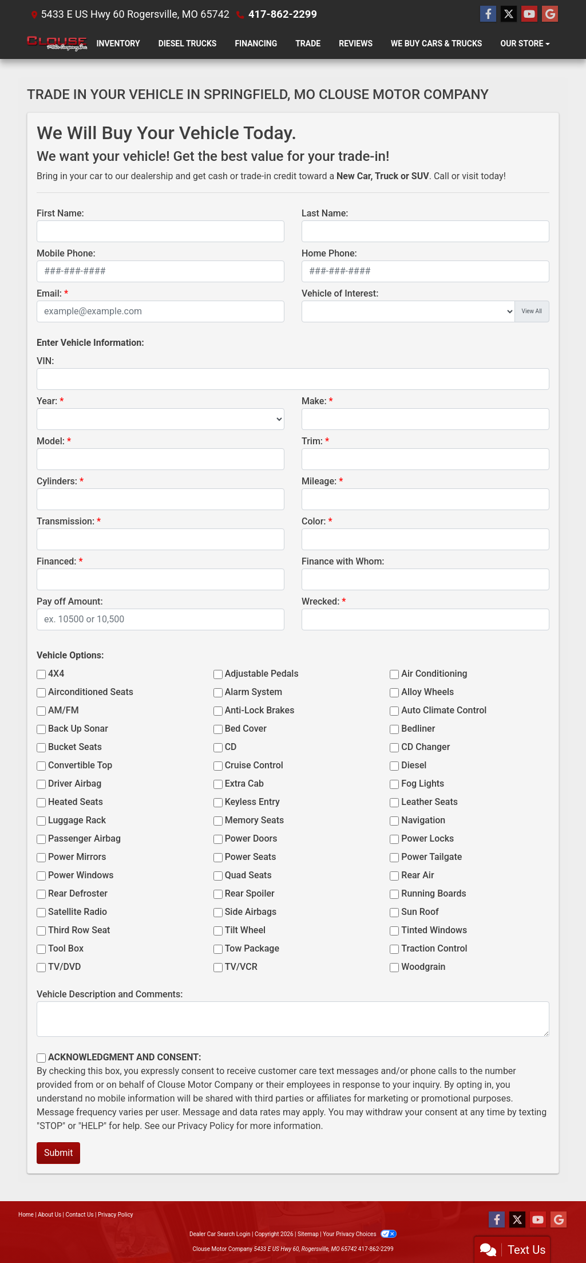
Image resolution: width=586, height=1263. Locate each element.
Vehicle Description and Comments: (110, 994)
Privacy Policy (205, 1125)
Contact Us (80, 1214)
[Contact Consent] (41, 1058)
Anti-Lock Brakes (260, 710)
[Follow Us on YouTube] (529, 14)
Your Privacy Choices (360, 1234)
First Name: (60, 213)
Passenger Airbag (84, 838)
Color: (314, 521)
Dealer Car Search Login (220, 1234)
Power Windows (81, 875)
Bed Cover (246, 728)
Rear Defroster (78, 893)
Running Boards (433, 893)
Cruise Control (254, 765)
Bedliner (418, 728)
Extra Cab (244, 783)
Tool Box (66, 948)
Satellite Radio (77, 911)
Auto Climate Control (443, 710)
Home (26, 1214)
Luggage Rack (77, 820)
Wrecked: (320, 601)
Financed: (56, 561)
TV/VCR (241, 966)
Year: (47, 401)
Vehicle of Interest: (340, 293)
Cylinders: (57, 481)
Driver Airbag (74, 783)
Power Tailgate (431, 856)
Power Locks (427, 838)
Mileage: (319, 481)
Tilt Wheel (245, 930)
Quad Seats (248, 875)
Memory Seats (254, 820)
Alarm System (253, 691)
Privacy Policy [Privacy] (115, 1214)
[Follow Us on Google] (550, 14)
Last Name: (325, 213)
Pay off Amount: (70, 601)
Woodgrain (423, 966)
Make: (314, 401)
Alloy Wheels (427, 691)
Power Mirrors (77, 856)
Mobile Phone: (66, 253)
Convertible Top (80, 765)
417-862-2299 (281, 14)
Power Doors (251, 838)
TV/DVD (64, 966)
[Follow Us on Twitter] (509, 14)
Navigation (423, 820)
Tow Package (252, 948)
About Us (49, 1214)
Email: (49, 293)
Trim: (312, 441)
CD (231, 746)
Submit (58, 1152)
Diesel (413, 765)
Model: (51, 441)
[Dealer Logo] (57, 44)
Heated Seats (75, 801)
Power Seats (250, 856)
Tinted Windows (434, 930)
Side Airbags (251, 911)
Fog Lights (422, 783)
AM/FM (63, 710)
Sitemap (308, 1234)
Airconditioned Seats (90, 691)
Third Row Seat (79, 930)
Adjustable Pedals (262, 673)
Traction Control (434, 948)
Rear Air (417, 875)
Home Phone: (329, 253)
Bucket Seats (75, 746)
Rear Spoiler (250, 893)
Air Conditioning (434, 673)
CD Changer (425, 746)
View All (532, 311)
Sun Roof (419, 911)
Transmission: (65, 521)
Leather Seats (429, 801)
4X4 (56, 673)
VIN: (45, 361)
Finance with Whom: (343, 561)
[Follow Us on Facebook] (488, 14)
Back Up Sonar (78, 728)
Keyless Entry (252, 801)
